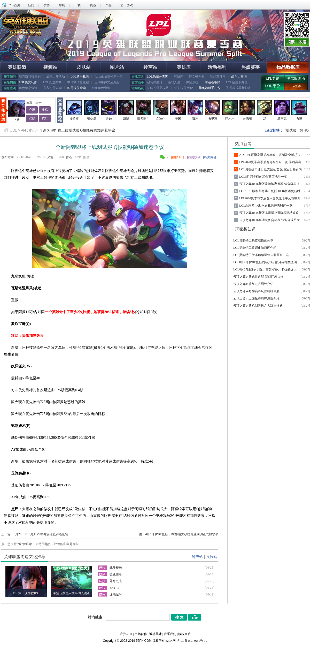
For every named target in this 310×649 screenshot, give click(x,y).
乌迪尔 (160, 118)
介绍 (32, 110)
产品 (108, 5)
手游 (46, 5)
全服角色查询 (101, 88)
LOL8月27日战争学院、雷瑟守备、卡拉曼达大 (265, 269)
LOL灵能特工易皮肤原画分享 (253, 240)
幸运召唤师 (212, 82)
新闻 (31, 5)
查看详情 (166, 50)
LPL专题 (273, 78)
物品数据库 (288, 67)
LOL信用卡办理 (236, 82)
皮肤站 (84, 67)
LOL (13, 130)
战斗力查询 (239, 76)
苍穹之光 (116, 581)
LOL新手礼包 (80, 76)
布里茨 (212, 118)
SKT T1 (115, 587)
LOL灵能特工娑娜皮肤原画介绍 (254, 248)
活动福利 (217, 67)
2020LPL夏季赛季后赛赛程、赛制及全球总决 (269, 155)
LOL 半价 (272, 86)
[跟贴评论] (178, 157)
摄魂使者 (116, 574)
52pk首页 (14, 5)
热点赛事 (250, 67)
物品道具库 (218, 76)
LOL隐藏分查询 (157, 76)
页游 (93, 5)
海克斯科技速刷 (30, 76)
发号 (303, 42)
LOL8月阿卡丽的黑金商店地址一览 (263, 176)
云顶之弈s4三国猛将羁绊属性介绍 (256, 298)
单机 (62, 5)
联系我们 (170, 634)
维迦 (109, 118)
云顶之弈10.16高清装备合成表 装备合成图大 (269, 220)
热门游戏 (126, 5)
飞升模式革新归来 (238, 88)
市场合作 (141, 634)
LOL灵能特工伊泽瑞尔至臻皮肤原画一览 (261, 255)
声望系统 (192, 82)
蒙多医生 (143, 118)
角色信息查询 (28, 88)
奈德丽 (247, 118)
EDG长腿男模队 (158, 88)
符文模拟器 (196, 76)
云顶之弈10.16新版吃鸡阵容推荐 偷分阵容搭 (269, 184)
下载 (77, 5)
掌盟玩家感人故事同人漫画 (71, 593)
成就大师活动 (55, 76)
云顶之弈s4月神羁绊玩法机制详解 (256, 291)
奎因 (178, 118)
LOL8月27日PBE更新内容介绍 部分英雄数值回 (265, 262)
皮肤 (45, 118)
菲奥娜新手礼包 (209, 88)
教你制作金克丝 (78, 82)
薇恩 (195, 118)
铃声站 (150, 67)
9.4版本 (296, 86)
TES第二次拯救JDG (26, 593)
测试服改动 (296, 78)
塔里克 (281, 118)
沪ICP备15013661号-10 (191, 640)
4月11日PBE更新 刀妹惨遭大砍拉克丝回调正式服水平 (181, 534)
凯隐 (126, 118)
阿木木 (230, 118)
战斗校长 (116, 567)
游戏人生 (174, 82)
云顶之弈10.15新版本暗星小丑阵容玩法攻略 (269, 213)
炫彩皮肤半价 (183, 88)
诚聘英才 (155, 634)
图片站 (117, 67)
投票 (290, 42)
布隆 (299, 118)
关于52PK (126, 634)
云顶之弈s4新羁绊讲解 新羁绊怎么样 (258, 276)
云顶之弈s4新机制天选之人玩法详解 (258, 305)
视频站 (50, 67)
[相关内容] (210, 157)
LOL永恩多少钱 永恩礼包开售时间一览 (265, 205)
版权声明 (184, 634)
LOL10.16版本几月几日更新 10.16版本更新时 (269, 191)
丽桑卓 (91, 118)
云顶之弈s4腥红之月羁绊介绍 (253, 284)
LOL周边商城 (52, 82)
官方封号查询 (52, 88)
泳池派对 (116, 594)
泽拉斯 (74, 118)
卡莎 (16, 119)
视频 (32, 118)
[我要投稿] (194, 157)
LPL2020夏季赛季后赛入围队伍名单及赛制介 (269, 198)
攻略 (45, 110)
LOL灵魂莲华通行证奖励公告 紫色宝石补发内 (270, 169)
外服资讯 (28, 130)
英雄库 (184, 67)
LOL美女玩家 (28, 82)
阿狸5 (304, 130)
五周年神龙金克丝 (107, 82)
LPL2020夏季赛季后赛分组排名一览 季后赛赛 (270, 162)
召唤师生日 (154, 82)
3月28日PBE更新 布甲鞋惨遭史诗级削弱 (41, 534)
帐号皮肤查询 (76, 88)
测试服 (290, 130)
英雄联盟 (17, 67)
